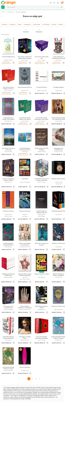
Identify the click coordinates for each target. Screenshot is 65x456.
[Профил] (58, 3)
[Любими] (54, 3)
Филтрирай (39, 31)
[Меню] (3, 7)
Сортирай (26, 31)
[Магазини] (51, 3)
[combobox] (32, 7)
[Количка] (62, 2)
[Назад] (2, 16)
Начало (3, 12)
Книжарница (10, 12)
